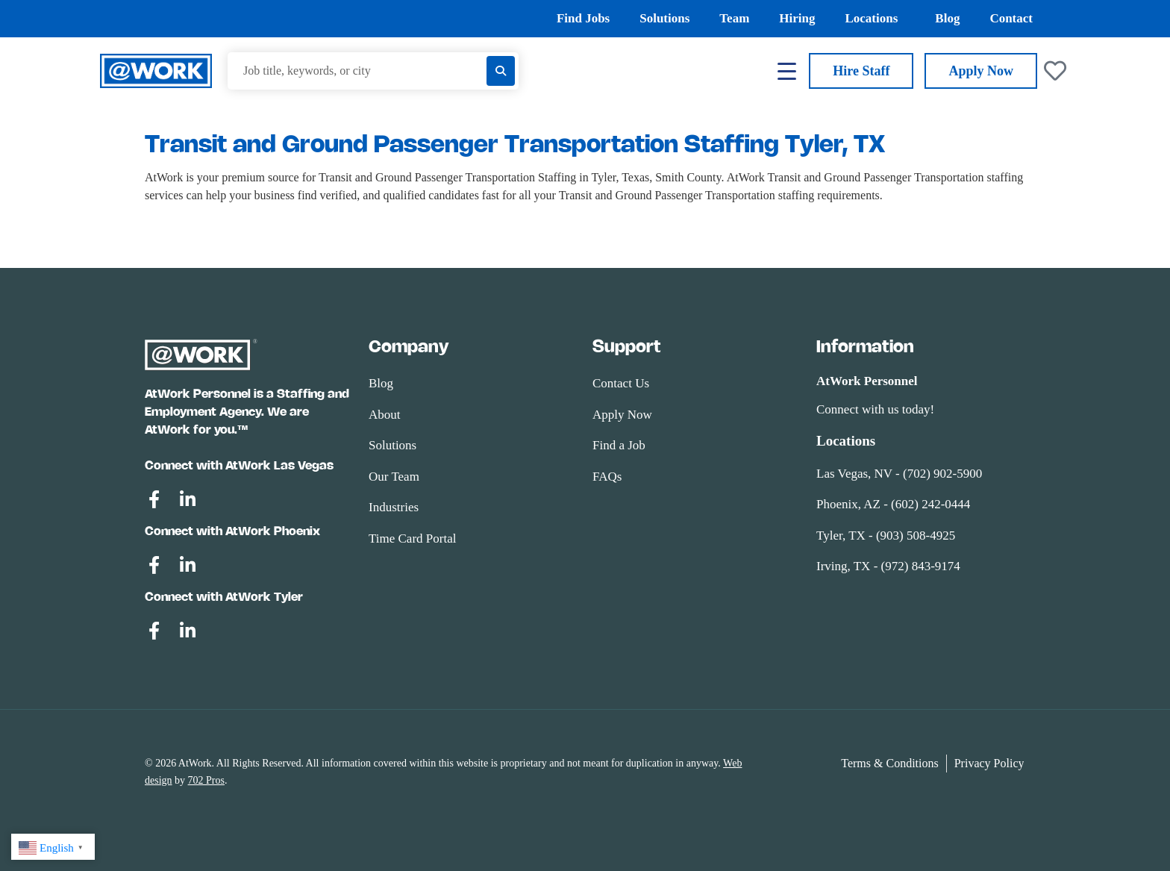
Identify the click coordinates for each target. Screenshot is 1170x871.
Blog (947, 18)
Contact (1011, 18)
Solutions (664, 18)
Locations (875, 18)
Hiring (797, 18)
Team (734, 18)
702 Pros (206, 780)
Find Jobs (583, 18)
